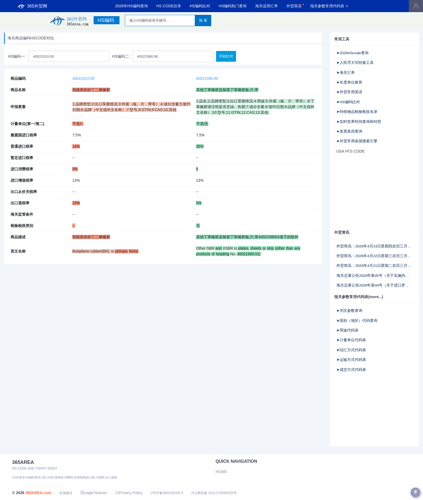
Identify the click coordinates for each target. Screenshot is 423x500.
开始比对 (226, 56)
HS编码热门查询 (233, 6)
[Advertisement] (374, 192)
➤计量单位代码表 (351, 340)
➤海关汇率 (345, 73)
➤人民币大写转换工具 (355, 63)
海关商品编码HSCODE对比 (31, 38)
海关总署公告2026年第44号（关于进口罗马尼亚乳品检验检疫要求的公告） (374, 285)
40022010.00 (83, 78)
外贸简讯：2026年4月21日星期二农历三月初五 (374, 266)
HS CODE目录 (168, 6)
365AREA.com (38, 493)
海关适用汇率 (266, 6)
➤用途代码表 (347, 330)
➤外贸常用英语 (349, 92)
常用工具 (341, 39)
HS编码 (106, 20)
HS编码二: (120, 56)
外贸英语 (294, 6)
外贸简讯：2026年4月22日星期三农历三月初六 (374, 256)
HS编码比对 (200, 6)
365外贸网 (32, 6)
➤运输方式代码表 (351, 360)
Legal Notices (93, 493)
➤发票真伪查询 (349, 131)
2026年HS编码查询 (131, 6)
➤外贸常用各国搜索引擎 (356, 141)
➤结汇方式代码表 (351, 350)
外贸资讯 (341, 232)
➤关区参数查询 (349, 311)
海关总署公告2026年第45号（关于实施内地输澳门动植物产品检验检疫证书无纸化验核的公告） (374, 276)
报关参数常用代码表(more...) (358, 297)
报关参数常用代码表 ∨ (329, 6)
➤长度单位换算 (349, 82)
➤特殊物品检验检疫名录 (356, 112)
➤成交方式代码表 (351, 370)
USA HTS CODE (350, 151)
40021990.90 (207, 78)
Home (221, 472)
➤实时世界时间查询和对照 (358, 122)
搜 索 (203, 20)
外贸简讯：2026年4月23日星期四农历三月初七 (374, 246)
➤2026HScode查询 (352, 53)
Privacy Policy (128, 493)
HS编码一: (17, 56)
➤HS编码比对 (348, 102)
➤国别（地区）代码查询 (356, 321)
